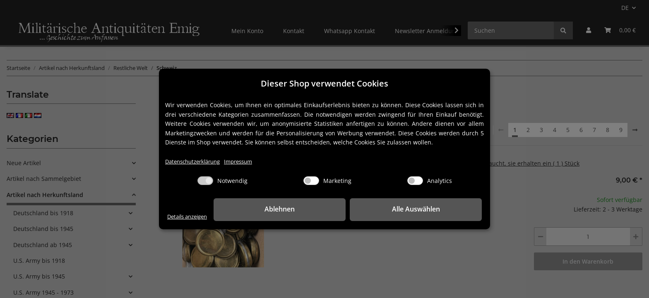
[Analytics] (415, 181)
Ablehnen (354, 209)
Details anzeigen (190, 216)
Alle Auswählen (440, 209)
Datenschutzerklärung (196, 162)
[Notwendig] (205, 181)
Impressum (246, 162)
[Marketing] (311, 181)
